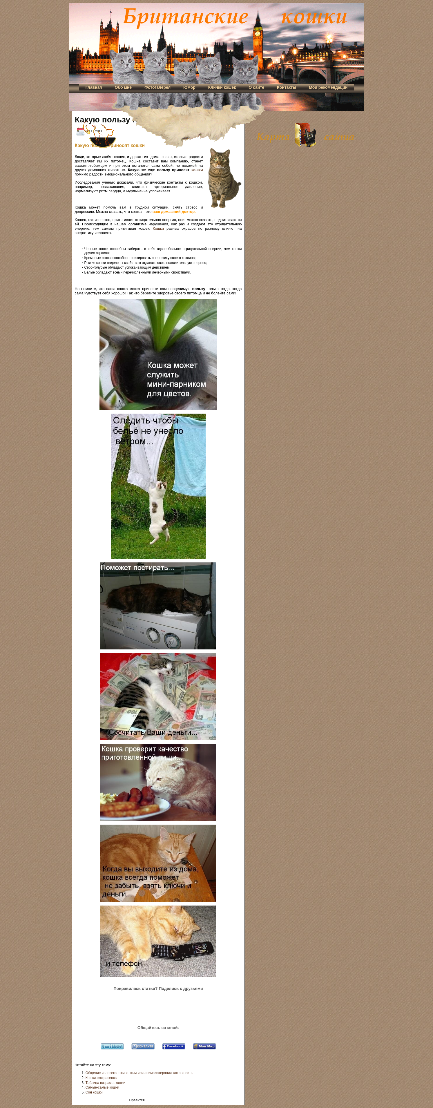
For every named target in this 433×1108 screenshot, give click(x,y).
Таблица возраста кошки (105, 1083)
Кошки (158, 228)
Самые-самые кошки (102, 1087)
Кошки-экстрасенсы (101, 1078)
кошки (197, 170)
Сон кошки (94, 1092)
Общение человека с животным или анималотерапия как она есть (139, 1073)
